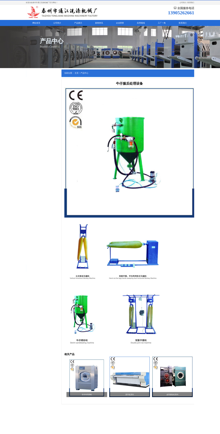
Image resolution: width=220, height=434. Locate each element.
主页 (89, 73)
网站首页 (36, 23)
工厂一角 (162, 23)
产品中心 (97, 73)
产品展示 (78, 23)
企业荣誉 (120, 23)
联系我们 (190, 3)
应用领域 (141, 23)
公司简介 (183, 3)
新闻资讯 (99, 23)
